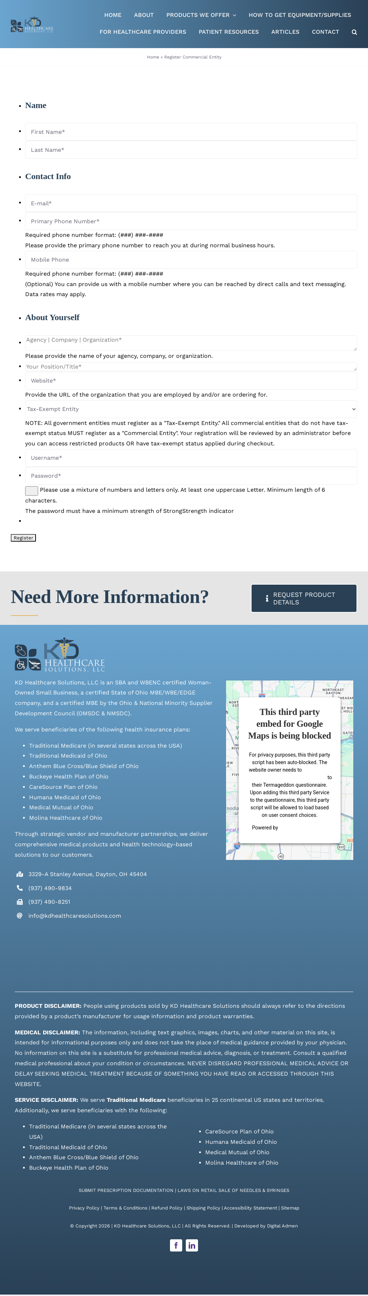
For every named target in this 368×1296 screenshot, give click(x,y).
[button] (354, 32)
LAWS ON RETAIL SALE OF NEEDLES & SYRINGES (233, 1190)
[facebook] (176, 1245)
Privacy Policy (84, 1208)
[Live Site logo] (32, 19)
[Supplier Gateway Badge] (316, 953)
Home (153, 57)
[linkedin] (192, 1245)
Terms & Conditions (125, 1208)
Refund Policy (167, 1208)
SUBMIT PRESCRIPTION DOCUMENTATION (126, 1190)
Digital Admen (282, 1226)
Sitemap (290, 1208)
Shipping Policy (203, 1208)
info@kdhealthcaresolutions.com (74, 915)
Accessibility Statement (250, 1208)
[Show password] (31, 491)
